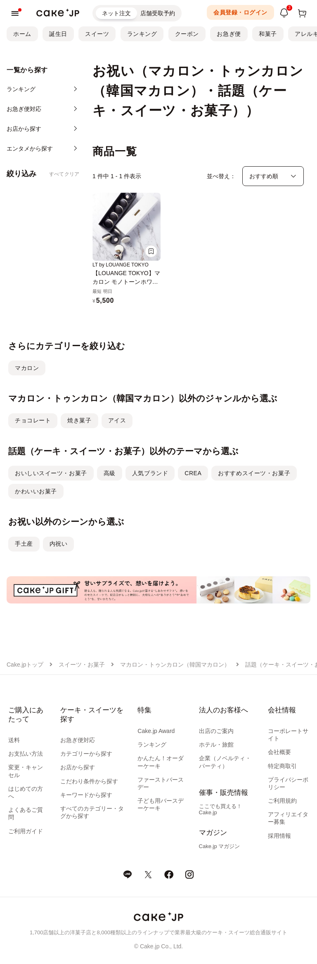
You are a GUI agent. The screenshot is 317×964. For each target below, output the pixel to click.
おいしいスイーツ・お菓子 (51, 473)
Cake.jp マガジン (219, 846)
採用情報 (279, 835)
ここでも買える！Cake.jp (220, 809)
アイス (117, 420)
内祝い (59, 543)
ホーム (22, 34)
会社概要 (279, 752)
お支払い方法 (25, 753)
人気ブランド (150, 473)
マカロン (27, 368)
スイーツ (97, 34)
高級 (110, 473)
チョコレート (33, 420)
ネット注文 (116, 13)
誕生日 (58, 34)
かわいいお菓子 (36, 491)
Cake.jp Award (156, 731)
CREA (193, 473)
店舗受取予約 (157, 13)
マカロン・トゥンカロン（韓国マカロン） (175, 664)
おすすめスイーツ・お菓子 (254, 473)
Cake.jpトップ (25, 664)
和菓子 (268, 34)
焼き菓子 (79, 420)
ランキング (142, 34)
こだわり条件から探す (89, 781)
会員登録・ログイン (240, 12)
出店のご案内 (216, 731)
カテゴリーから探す (86, 753)
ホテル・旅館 (216, 744)
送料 (14, 740)
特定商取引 (282, 766)
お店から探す (77, 767)
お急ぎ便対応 (77, 740)
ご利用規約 (282, 800)
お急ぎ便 (229, 34)
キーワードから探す (86, 795)
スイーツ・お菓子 (82, 664)
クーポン (187, 34)
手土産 (24, 543)
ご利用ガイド (25, 831)
